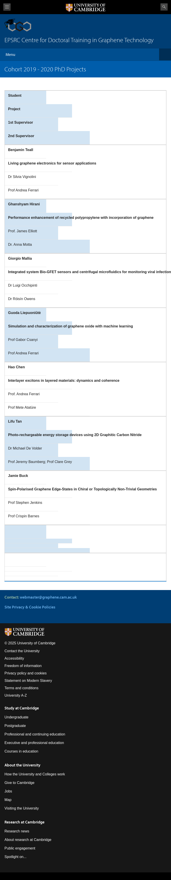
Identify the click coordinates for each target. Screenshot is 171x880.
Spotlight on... (15, 857)
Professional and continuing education (34, 734)
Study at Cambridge (21, 708)
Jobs (8, 791)
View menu (7, 7)
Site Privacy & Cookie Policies (29, 607)
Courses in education (21, 751)
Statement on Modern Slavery (28, 680)
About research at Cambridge (27, 840)
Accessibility (14, 658)
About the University (22, 765)
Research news (16, 831)
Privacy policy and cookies (25, 673)
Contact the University (22, 651)
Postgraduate (15, 726)
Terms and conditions (21, 688)
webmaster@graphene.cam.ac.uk (48, 597)
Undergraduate (16, 717)
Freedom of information (23, 666)
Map (7, 800)
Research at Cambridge (24, 822)
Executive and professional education (34, 743)
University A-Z (15, 695)
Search (164, 7)
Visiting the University (21, 808)
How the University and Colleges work (34, 774)
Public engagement (19, 848)
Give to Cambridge (19, 783)
